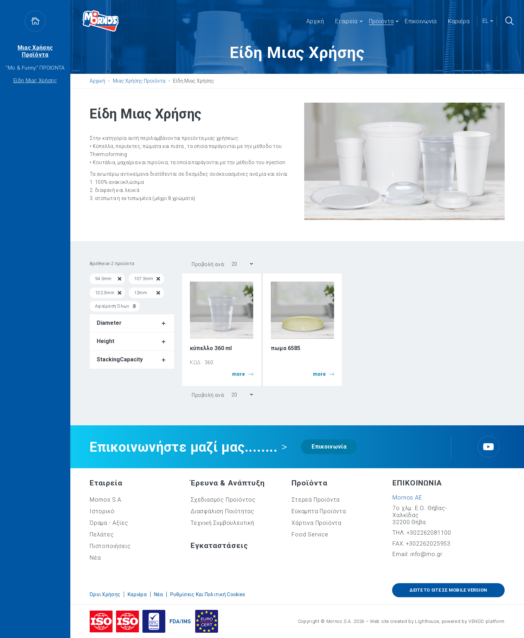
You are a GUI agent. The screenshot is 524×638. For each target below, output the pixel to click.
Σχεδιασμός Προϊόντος (223, 499)
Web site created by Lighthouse (404, 621)
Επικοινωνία (329, 446)
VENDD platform (486, 621)
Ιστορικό (102, 511)
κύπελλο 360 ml (211, 348)
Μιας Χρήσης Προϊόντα (35, 51)
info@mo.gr (426, 554)
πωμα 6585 (285, 348)
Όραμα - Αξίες (109, 523)
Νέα (95, 557)
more (242, 374)
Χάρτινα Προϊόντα (316, 523)
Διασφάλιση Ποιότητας (222, 511)
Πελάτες (102, 534)
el (485, 21)
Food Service (310, 534)
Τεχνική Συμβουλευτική (222, 523)
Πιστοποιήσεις (110, 546)
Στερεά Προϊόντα (316, 499)
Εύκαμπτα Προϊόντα (319, 511)
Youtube (488, 447)
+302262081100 (429, 532)
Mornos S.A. (106, 499)
